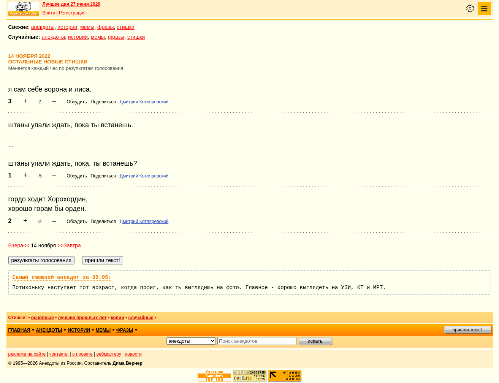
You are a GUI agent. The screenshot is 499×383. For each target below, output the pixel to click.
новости (133, 354)
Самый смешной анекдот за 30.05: (62, 277)
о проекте (82, 354)
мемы (87, 27)
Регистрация (72, 13)
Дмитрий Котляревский (144, 101)
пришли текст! (468, 329)
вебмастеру (109, 354)
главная (19, 330)
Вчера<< (19, 245)
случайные (141, 317)
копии (117, 317)
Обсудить (77, 101)
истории (67, 27)
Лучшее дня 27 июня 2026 (72, 4)
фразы (105, 27)
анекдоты (43, 27)
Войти (49, 13)
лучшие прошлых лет (82, 317)
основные (42, 317)
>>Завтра (69, 245)
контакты (58, 354)
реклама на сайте (27, 354)
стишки (125, 27)
